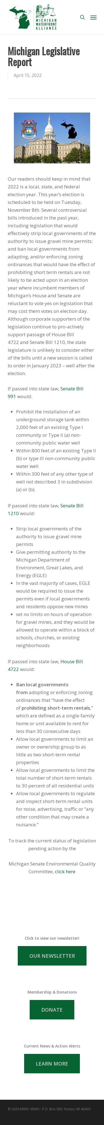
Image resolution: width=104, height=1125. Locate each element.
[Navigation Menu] (93, 17)
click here (65, 871)
